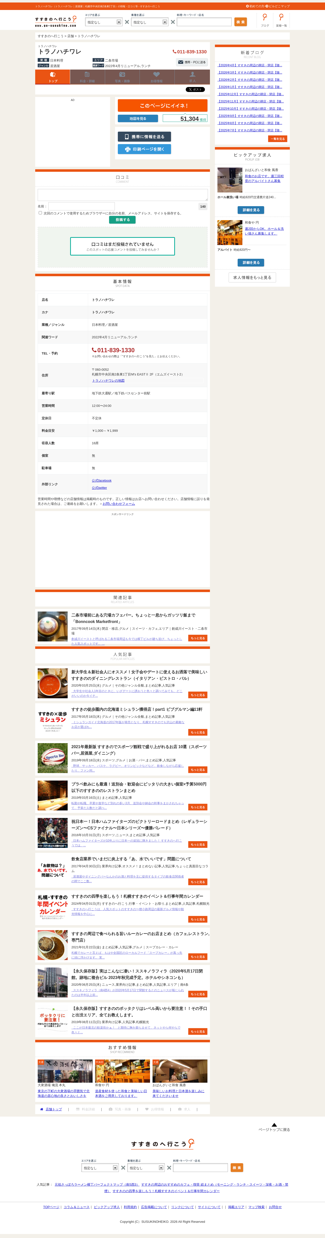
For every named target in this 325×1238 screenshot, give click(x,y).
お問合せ (275, 1208)
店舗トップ (52, 77)
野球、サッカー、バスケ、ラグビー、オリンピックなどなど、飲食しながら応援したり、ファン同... (127, 770)
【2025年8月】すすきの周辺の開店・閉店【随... (249, 123)
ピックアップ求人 (107, 1208)
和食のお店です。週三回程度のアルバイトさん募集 (264, 178)
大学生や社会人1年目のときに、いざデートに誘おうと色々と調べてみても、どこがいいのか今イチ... (126, 695)
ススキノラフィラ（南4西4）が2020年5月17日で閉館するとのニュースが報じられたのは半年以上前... (127, 994)
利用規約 (130, 1208)
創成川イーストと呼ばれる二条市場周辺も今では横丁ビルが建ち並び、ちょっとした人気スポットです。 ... (126, 643)
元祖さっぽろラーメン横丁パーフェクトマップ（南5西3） (97, 1186)
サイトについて (209, 1208)
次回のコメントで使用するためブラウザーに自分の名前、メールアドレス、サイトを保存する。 (113, 215)
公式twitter (99, 489)
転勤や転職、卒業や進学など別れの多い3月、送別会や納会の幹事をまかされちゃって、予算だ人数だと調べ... (127, 807)
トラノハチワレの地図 (108, 382)
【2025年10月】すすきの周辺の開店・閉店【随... (250, 108)
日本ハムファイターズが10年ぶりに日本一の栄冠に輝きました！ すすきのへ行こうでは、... (126, 844)
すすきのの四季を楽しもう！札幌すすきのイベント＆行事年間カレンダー (166, 1192)
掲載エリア (236, 1208)
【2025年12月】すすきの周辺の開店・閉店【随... (250, 94)
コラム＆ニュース (77, 1208)
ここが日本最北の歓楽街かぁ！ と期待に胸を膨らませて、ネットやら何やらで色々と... (125, 1031)
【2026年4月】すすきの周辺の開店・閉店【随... (249, 65)
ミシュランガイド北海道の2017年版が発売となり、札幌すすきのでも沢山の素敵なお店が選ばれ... (127, 726)
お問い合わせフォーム (119, 505)
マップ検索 (256, 1208)
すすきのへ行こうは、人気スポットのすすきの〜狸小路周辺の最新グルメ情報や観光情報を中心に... (127, 913)
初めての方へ (258, 6)
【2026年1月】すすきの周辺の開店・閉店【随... (249, 87)
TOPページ (51, 1208)
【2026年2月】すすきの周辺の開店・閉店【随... (249, 80)
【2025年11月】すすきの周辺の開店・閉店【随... (250, 101)
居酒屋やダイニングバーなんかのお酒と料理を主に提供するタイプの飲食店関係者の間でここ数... (127, 880)
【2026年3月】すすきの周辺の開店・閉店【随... (249, 72)
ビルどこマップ (279, 6)
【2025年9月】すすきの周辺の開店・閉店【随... (249, 116)
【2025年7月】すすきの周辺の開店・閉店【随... (249, 130)
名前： (42, 208)
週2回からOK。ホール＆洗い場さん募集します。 (264, 231)
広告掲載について (154, 1208)
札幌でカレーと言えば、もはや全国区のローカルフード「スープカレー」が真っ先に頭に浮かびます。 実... (126, 957)
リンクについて (182, 1208)
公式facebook (102, 482)
